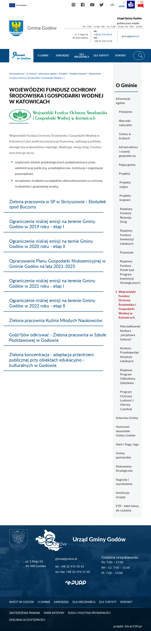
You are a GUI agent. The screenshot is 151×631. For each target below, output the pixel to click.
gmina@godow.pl (130, 36)
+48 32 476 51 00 (78, 571)
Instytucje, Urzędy (123, 495)
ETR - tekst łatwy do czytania (127, 508)
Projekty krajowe (78, 73)
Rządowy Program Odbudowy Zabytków (127, 376)
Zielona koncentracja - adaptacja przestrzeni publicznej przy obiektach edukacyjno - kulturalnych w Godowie (51, 360)
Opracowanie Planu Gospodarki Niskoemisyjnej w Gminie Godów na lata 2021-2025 (57, 263)
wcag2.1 (121, 4)
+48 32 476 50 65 (103, 34)
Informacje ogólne (47, 73)
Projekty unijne (125, 184)
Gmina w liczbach (125, 136)
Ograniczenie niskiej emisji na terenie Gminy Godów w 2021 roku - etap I (52, 283)
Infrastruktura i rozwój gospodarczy (128, 151)
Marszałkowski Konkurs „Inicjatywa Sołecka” (129, 332)
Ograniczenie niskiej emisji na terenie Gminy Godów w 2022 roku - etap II (52, 303)
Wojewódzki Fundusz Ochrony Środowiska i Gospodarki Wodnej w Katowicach (127, 304)
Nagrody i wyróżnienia (124, 482)
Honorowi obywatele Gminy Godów (125, 431)
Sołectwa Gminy (127, 418)
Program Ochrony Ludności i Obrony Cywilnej (127, 400)
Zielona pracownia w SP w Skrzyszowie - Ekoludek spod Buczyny (57, 204)
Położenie (125, 111)
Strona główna (16, 73)
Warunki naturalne (125, 123)
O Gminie (31, 73)
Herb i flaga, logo (127, 444)
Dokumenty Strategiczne (124, 468)
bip (140, 4)
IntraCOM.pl (133, 626)
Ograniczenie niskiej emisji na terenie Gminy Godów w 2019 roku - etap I (52, 224)
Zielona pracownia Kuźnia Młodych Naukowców (55, 320)
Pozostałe (126, 252)
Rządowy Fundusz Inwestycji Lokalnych (127, 237)
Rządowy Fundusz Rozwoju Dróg (126, 215)
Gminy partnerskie (123, 455)
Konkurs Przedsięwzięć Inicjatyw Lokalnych (129, 354)
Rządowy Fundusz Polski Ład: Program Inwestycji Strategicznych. (129, 271)
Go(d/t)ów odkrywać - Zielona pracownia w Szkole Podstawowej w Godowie (57, 337)
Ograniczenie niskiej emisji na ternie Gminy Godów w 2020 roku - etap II (51, 243)
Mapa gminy (127, 164)
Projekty (63, 73)
